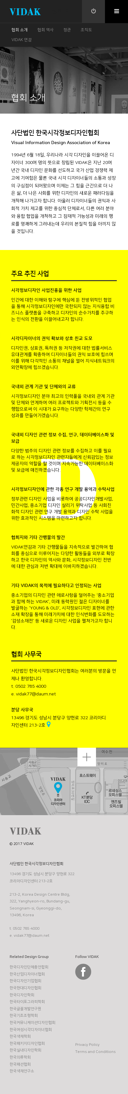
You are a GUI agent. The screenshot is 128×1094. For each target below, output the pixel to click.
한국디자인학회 (22, 995)
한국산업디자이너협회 (27, 974)
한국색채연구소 (22, 1071)
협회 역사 (45, 30)
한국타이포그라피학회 (27, 1002)
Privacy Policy (87, 1045)
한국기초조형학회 (24, 1015)
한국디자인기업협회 (25, 981)
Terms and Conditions (95, 1052)
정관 (67, 30)
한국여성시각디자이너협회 (31, 1030)
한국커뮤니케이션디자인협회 (32, 1023)
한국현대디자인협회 (25, 988)
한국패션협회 (20, 1064)
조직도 (86, 30)
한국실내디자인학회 (25, 1050)
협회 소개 (20, 30)
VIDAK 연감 (22, 40)
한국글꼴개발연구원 (25, 1009)
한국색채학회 (20, 1036)
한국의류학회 (20, 1057)
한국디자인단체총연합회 (29, 967)
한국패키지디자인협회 (27, 1043)
